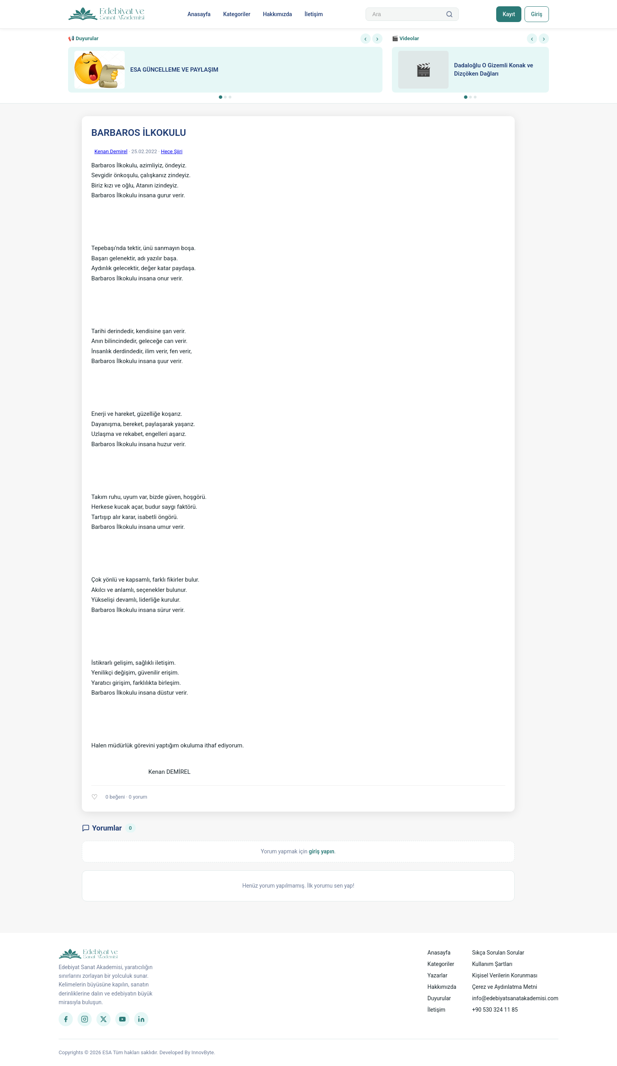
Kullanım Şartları (492, 964)
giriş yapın (321, 851)
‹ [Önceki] (365, 39)
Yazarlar (437, 975)
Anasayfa (199, 14)
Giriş (536, 14)
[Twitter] (103, 1019)
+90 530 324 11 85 (495, 1010)
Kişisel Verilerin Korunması (505, 975)
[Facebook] (66, 1019)
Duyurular (439, 998)
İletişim (314, 14)
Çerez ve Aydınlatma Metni (504, 987)
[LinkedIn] (141, 1019)
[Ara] (449, 14)
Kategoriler (236, 14)
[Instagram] (85, 1019)
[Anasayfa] (106, 14)
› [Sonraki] (377, 39)
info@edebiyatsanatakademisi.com (515, 998)
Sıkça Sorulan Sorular (498, 952)
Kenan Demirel (110, 151)
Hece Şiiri (172, 151)
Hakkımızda (277, 14)
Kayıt (508, 14)
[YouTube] (122, 1019)
